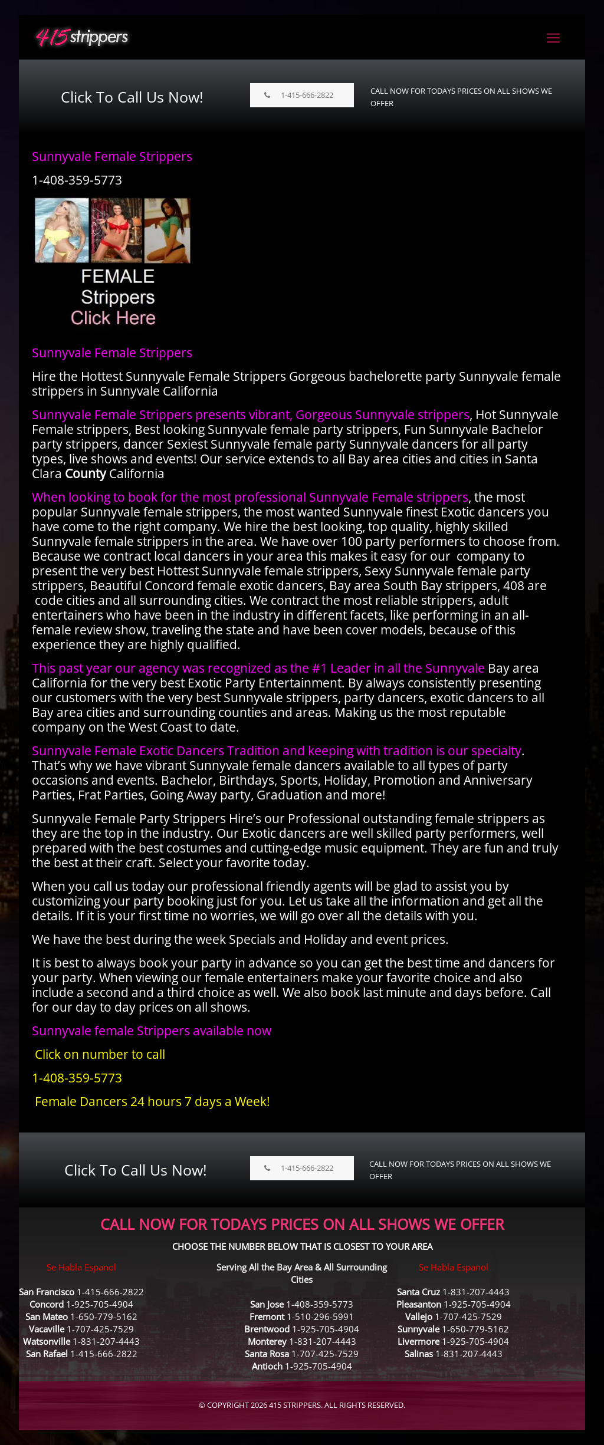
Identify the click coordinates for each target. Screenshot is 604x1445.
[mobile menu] (553, 37)
